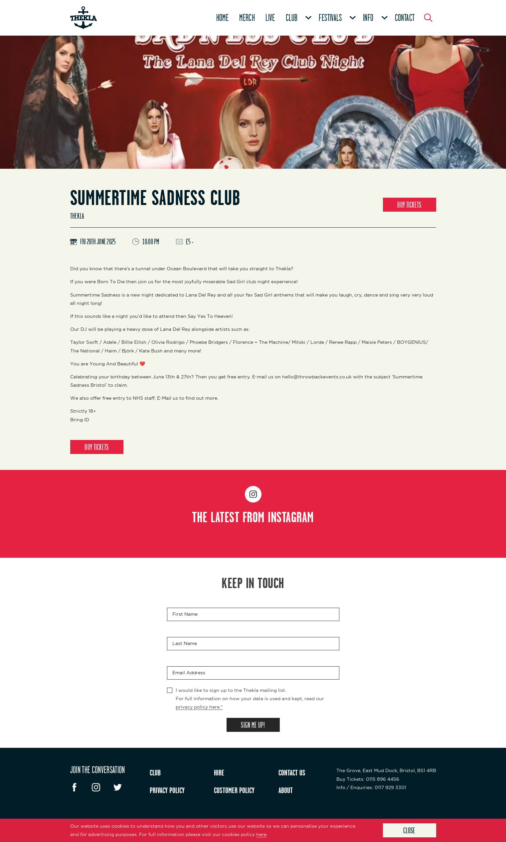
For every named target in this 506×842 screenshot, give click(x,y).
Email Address (188, 672)
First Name (185, 614)
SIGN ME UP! (253, 725)
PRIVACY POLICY (167, 790)
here (261, 834)
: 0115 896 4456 (367, 779)
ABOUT (285, 790)
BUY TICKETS (409, 204)
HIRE (219, 772)
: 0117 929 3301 (371, 787)
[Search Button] (428, 18)
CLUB (155, 772)
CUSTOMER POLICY (234, 790)
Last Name (184, 643)
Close (409, 830)
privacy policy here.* (199, 707)
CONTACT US (291, 772)
